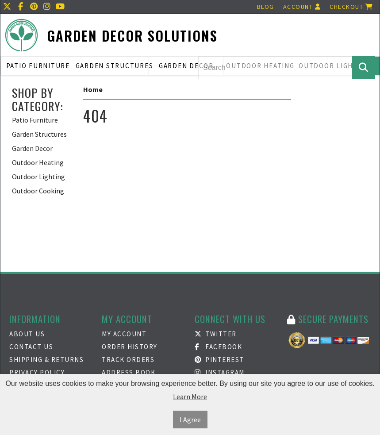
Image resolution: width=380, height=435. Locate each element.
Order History (129, 347)
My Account (124, 334)
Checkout (351, 7)
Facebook (218, 347)
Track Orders (128, 359)
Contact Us (31, 347)
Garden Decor (186, 66)
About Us (27, 334)
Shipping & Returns (46, 359)
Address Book (128, 372)
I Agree (190, 419)
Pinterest (219, 359)
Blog (265, 7)
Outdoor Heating (38, 162)
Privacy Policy (37, 372)
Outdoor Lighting (38, 176)
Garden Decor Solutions (132, 35)
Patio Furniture (38, 66)
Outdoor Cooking (38, 190)
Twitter (216, 334)
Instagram (220, 372)
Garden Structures (113, 66)
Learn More (190, 396)
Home (93, 89)
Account (302, 7)
